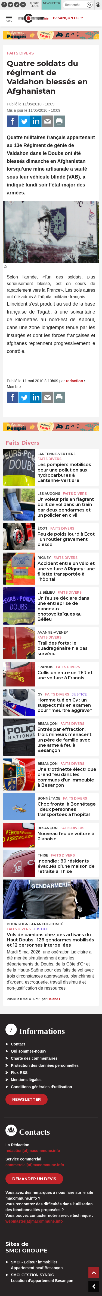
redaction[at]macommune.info (32, 1150)
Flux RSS (19, 1072)
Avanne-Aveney (53, 632)
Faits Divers (20, 53)
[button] (89, 5)
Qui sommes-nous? (29, 1051)
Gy (40, 694)
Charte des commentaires (34, 1058)
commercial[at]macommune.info (34, 1165)
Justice (79, 694)
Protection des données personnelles (45, 1065)
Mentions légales (26, 1079)
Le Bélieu (46, 592)
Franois (45, 667)
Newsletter (26, 1099)
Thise (43, 855)
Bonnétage (49, 798)
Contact (18, 1044)
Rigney (44, 558)
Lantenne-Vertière (57, 454)
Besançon (48, 724)
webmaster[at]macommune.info (34, 1221)
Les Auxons (49, 494)
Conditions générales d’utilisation (41, 1087)
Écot (43, 528)
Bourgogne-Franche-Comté (35, 924)
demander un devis (34, 1178)
